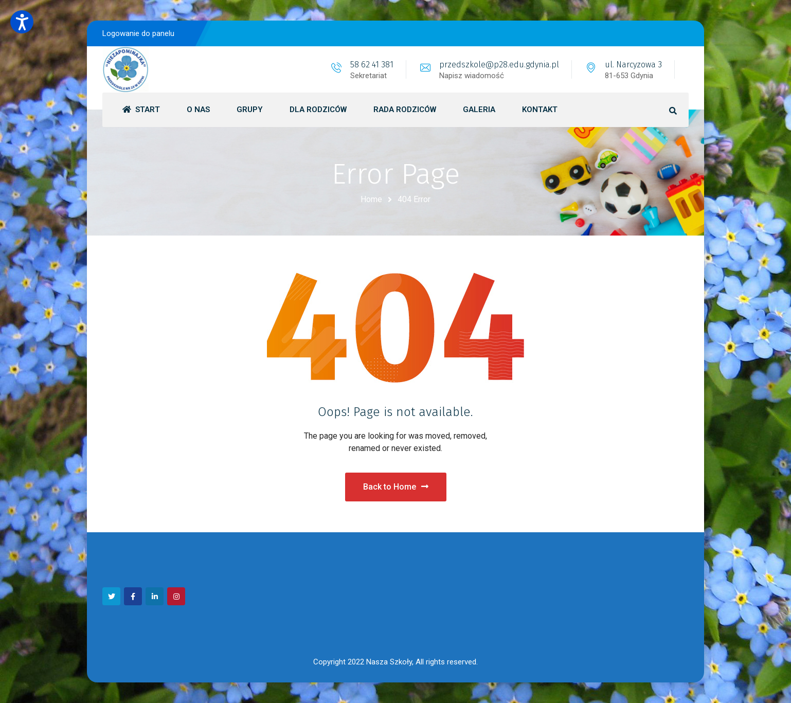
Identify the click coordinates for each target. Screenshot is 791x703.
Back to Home (395, 487)
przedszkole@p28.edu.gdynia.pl (499, 64)
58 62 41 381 (371, 64)
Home (371, 199)
